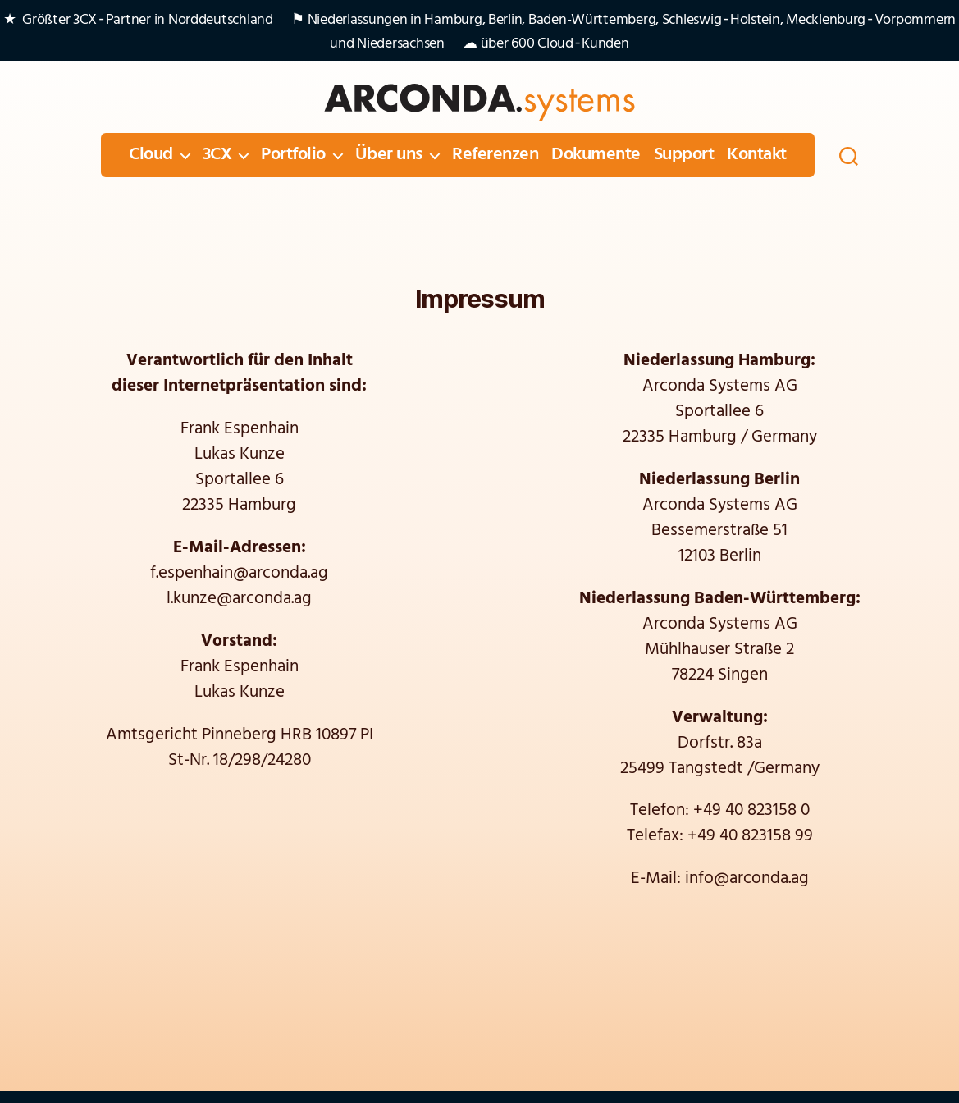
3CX (217, 155)
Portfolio (293, 155)
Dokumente (596, 155)
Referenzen (495, 155)
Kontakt (757, 155)
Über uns (388, 155)
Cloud (151, 155)
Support (684, 155)
